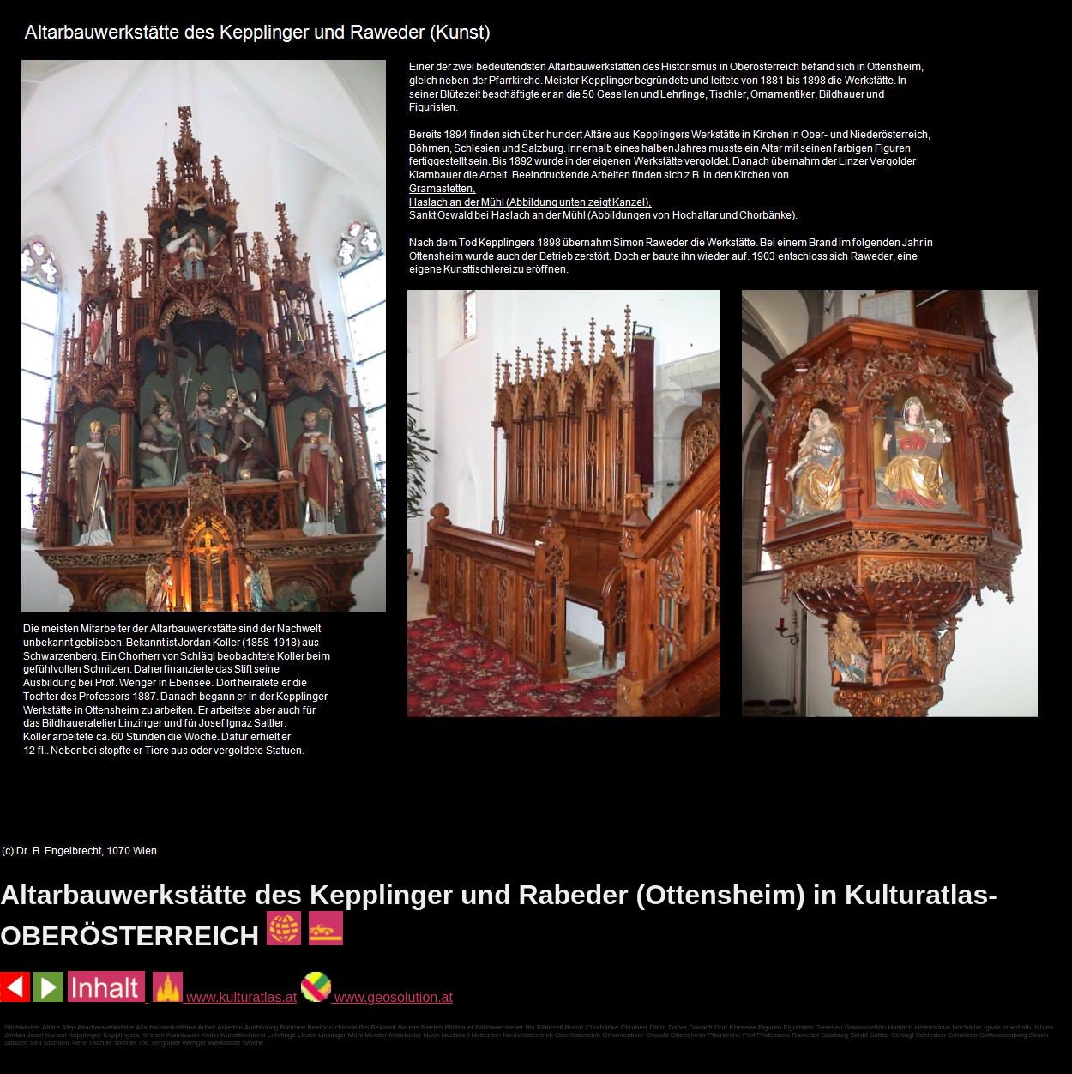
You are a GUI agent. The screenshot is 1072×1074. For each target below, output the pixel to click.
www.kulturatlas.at (225, 997)
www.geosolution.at (377, 997)
